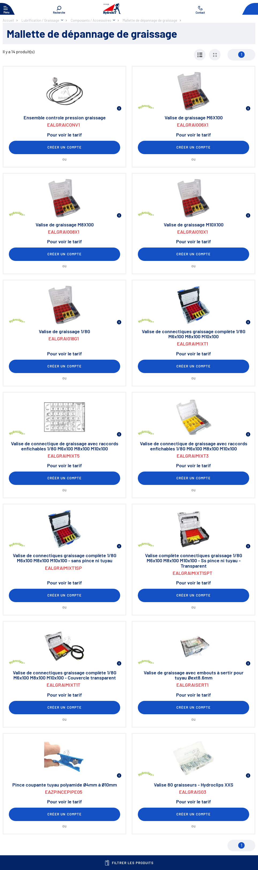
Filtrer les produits (129, 862)
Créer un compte (64, 147)
